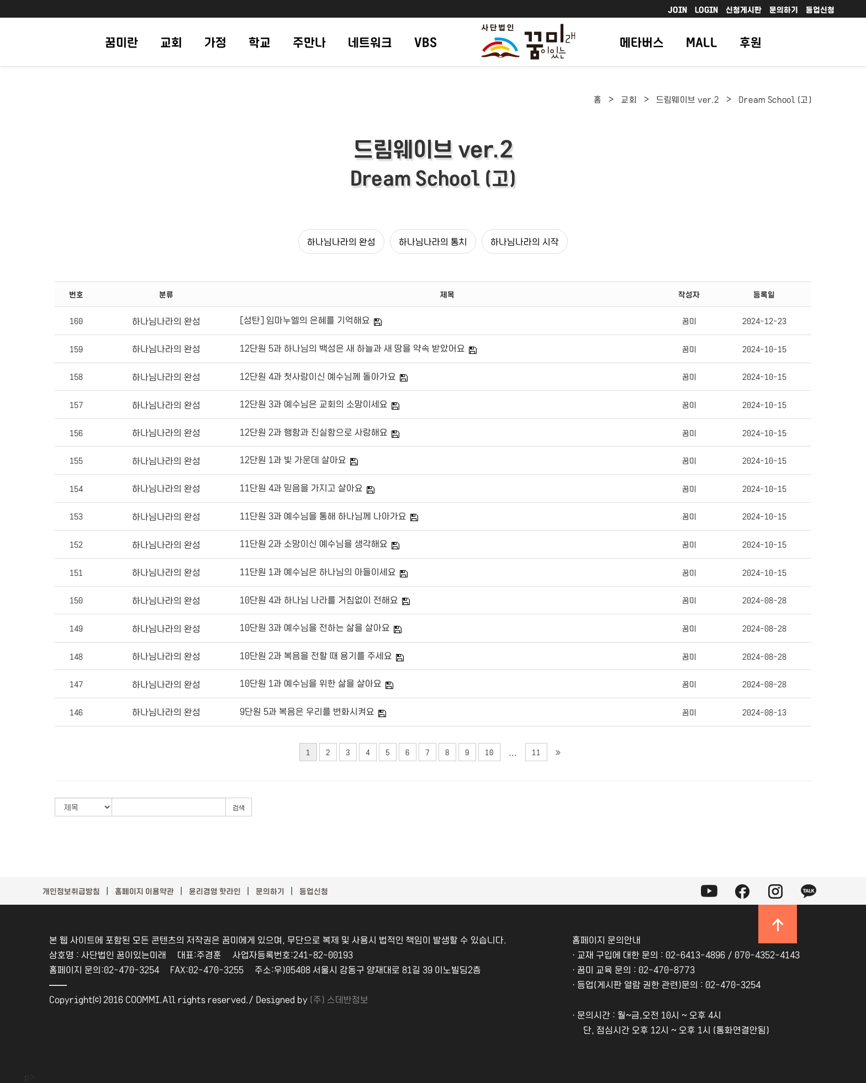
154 (76, 488)
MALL (701, 41)
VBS (425, 41)
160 (76, 320)
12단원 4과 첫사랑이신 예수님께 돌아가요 (318, 376)
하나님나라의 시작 (524, 241)
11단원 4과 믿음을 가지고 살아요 (301, 487)
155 (76, 460)
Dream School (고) (774, 99)
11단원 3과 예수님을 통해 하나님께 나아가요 (323, 515)
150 (76, 600)
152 (76, 544)
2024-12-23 (764, 320)
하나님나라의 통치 (433, 241)
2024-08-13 (764, 712)
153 (76, 516)
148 (76, 656)
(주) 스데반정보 (339, 999)
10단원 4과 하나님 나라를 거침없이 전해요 (319, 599)
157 (76, 404)
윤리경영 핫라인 (215, 890)
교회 (171, 41)
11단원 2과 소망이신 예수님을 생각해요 (314, 543)
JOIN (677, 9)
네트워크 (370, 41)
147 (76, 683)
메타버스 (642, 41)
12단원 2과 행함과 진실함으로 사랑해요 (314, 431)
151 (76, 572)
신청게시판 (744, 9)
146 (76, 712)
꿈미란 (121, 41)
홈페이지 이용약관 (144, 890)
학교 (260, 41)
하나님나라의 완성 (341, 241)
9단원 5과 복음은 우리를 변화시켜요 (307, 711)
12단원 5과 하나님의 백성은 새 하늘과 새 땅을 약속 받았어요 (352, 347)
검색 (239, 807)
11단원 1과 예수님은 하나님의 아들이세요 (318, 571)
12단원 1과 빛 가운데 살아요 (293, 459)
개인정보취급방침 (71, 890)
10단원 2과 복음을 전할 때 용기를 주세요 (316, 655)
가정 (215, 41)
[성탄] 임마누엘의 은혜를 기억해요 (305, 319)
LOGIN (706, 9)
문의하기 (783, 9)
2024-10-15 (764, 348)
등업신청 (820, 9)
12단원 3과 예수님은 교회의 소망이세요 (314, 403)
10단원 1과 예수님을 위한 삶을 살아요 (311, 682)
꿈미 (689, 320)
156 (76, 432)
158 (76, 376)
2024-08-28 (764, 600)
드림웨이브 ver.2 (687, 99)
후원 (751, 41)
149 (76, 628)
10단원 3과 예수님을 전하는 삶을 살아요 (315, 627)
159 (76, 348)
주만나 (309, 41)
